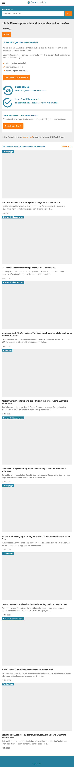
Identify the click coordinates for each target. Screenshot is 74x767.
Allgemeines (7, 350)
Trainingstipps (8, 152)
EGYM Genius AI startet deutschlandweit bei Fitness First (27, 669)
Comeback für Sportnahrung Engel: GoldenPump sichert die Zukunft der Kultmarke (34, 469)
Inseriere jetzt (28, 137)
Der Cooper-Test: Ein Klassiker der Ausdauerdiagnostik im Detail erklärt (34, 604)
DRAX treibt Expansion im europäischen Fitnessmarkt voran (29, 268)
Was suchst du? (7, 9)
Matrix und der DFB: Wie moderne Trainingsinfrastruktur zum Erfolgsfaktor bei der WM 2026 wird (37, 334)
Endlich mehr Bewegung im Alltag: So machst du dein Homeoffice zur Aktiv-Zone (36, 537)
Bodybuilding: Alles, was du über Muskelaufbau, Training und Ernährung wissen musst (34, 736)
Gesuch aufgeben (12, 126)
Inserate (7, 29)
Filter (6, 34)
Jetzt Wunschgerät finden (15, 77)
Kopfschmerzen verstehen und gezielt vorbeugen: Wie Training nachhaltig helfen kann (35, 402)
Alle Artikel (65, 146)
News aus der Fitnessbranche (13, 217)
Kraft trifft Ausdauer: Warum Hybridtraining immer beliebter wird (31, 202)
